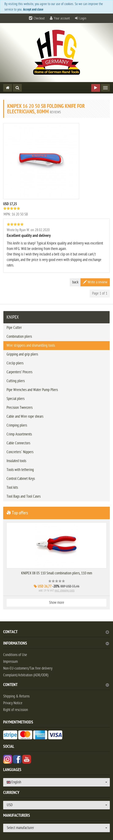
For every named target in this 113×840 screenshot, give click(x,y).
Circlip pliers (15, 363)
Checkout (39, 18)
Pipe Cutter (14, 327)
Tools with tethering (20, 470)
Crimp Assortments (19, 434)
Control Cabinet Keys (21, 478)
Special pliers (16, 399)
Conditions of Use (15, 655)
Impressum (10, 661)
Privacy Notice (12, 703)
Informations (56, 644)
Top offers (17, 512)
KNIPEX (13, 317)
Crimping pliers (17, 425)
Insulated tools (16, 461)
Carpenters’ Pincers (19, 372)
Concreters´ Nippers (20, 452)
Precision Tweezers (20, 407)
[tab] (56, 633)
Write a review (95, 282)
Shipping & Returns (16, 696)
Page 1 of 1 (99, 293)
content (56, 685)
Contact (56, 632)
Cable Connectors (18, 443)
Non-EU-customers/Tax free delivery (27, 668)
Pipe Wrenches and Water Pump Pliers (32, 390)
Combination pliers (19, 336)
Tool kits (12, 487)
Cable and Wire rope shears (25, 416)
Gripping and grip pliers (22, 354)
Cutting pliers (16, 381)
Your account (62, 18)
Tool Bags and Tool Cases (24, 496)
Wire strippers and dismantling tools (31, 345)
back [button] (75, 282)
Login (82, 18)
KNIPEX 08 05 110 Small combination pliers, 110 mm (56, 573)
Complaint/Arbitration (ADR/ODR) (25, 675)
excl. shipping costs (65, 590)
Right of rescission (15, 710)
